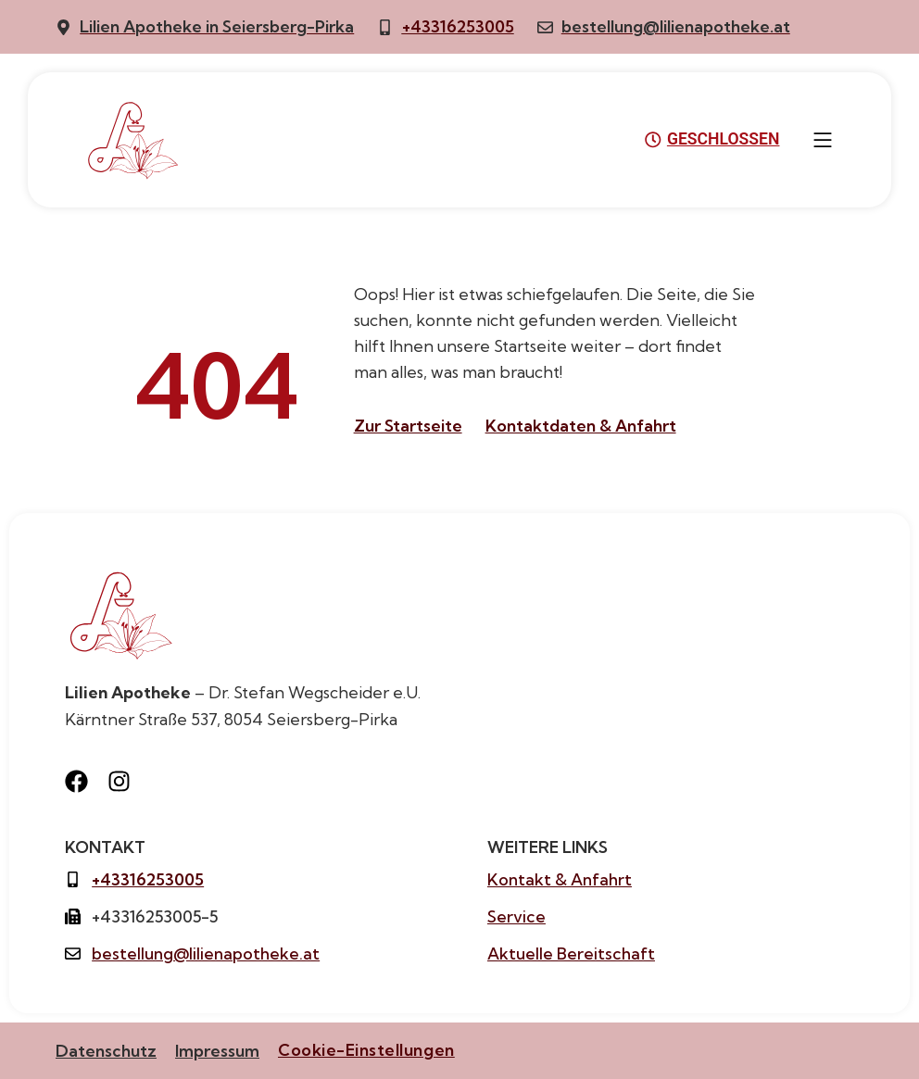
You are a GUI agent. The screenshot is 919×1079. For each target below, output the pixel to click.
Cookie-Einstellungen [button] (366, 1050)
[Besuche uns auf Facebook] (81, 781)
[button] (823, 140)
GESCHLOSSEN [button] (712, 140)
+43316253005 (458, 26)
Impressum (217, 1050)
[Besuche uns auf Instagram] (124, 781)
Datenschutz (106, 1050)
